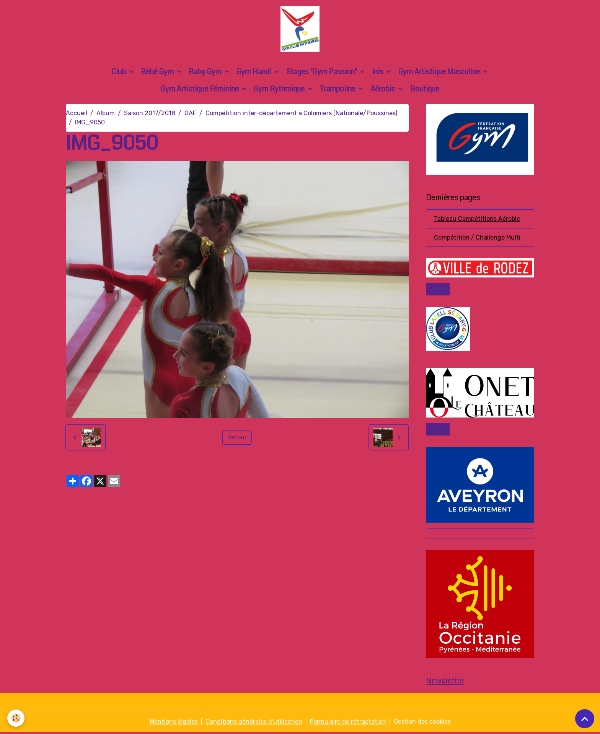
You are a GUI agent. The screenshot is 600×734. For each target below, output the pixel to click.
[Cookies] (16, 718)
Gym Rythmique (280, 90)
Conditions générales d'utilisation (253, 723)
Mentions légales (174, 723)
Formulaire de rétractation (348, 723)
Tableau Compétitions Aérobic (477, 219)
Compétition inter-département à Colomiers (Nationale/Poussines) (301, 113)
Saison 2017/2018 (149, 113)
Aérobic (383, 90)
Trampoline (338, 90)
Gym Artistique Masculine (439, 72)
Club (119, 72)
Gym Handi (254, 72)
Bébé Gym (158, 72)
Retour (237, 438)
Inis (378, 72)
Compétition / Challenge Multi (477, 238)
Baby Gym (206, 72)
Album (105, 113)
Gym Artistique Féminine (200, 90)
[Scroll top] (584, 718)
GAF (190, 113)
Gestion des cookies (422, 723)
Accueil (76, 113)
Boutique (424, 90)
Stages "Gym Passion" (322, 72)
